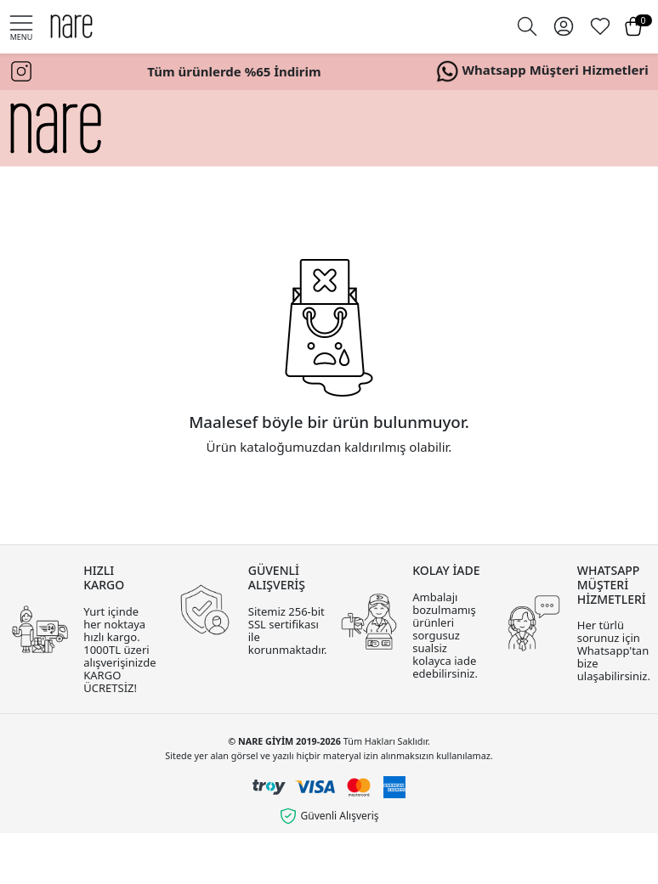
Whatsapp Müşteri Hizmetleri (542, 71)
